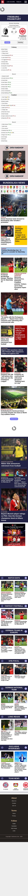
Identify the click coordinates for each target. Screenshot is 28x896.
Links (14, 888)
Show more (14, 477)
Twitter (14, 881)
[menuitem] (3, 1)
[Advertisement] (14, 29)
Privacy (14, 873)
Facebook (14, 884)
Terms (14, 871)
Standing (20, 71)
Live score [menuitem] (11, 2)
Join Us (14, 863)
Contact (14, 861)
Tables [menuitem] (18, 2)
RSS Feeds (14, 886)
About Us (14, 859)
